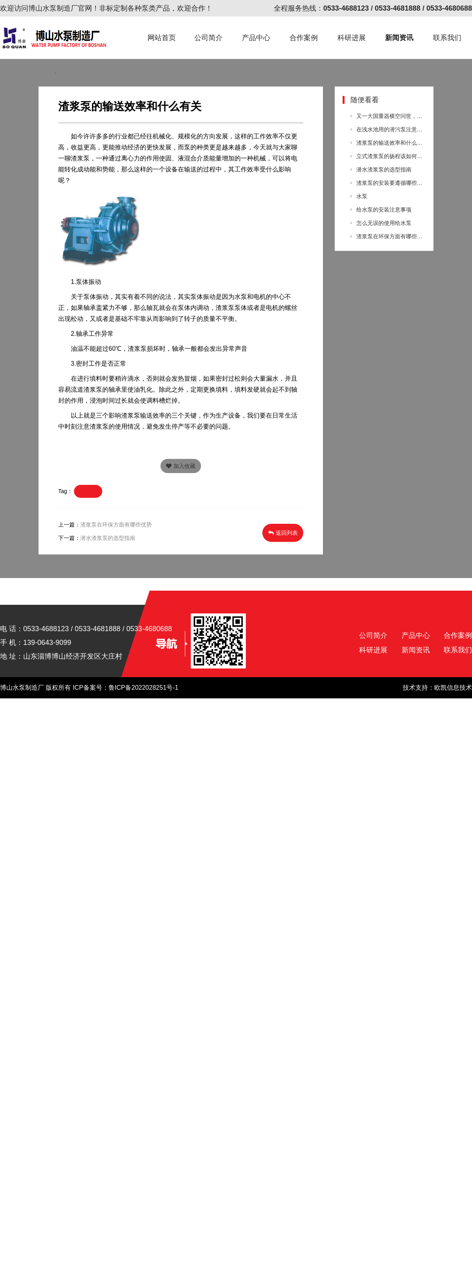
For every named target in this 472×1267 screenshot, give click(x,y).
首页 (46, 73)
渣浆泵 (88, 491)
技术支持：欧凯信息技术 (437, 687)
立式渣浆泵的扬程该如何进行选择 (391, 156)
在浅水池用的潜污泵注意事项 (391, 129)
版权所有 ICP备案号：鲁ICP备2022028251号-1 (112, 687)
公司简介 (208, 38)
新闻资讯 (399, 38)
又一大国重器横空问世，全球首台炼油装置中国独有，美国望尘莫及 (391, 116)
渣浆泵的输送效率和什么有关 (391, 143)
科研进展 (351, 38)
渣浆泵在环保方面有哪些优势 (116, 524)
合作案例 (303, 38)
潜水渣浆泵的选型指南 (107, 538)
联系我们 (447, 38)
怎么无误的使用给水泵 (383, 223)
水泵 (361, 196)
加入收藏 (180, 466)
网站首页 (162, 38)
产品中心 (256, 38)
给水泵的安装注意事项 (383, 209)
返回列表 (283, 533)
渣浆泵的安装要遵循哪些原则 (391, 183)
